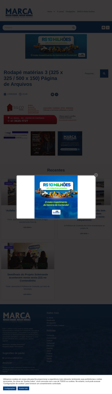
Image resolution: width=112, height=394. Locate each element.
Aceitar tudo (23, 388)
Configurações (10, 388)
